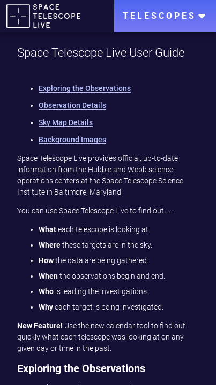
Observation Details (72, 105)
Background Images (72, 139)
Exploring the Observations (85, 88)
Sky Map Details (66, 122)
